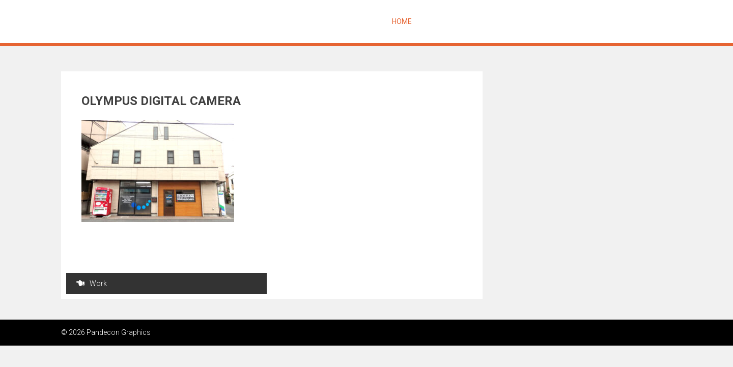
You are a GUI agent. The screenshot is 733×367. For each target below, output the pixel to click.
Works (537, 21)
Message (438, 21)
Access (653, 21)
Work (91, 283)
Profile (572, 21)
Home (402, 21)
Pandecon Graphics (125, 21)
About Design (490, 21)
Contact (613, 21)
